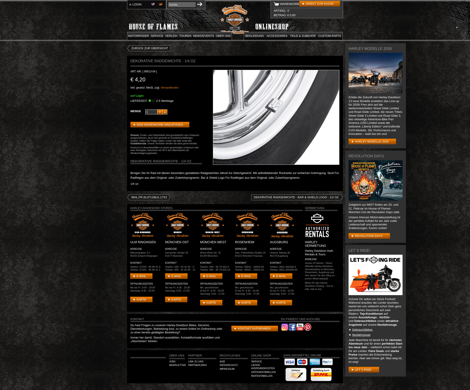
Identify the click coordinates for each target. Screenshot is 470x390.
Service (157, 36)
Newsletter (177, 365)
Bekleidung (254, 36)
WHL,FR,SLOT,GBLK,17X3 (149, 197)
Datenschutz (229, 365)
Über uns (223, 36)
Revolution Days (369, 236)
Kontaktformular (138, 143)
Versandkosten (170, 87)
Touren (185, 36)
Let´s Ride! (363, 369)
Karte (141, 299)
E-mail (141, 276)
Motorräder (138, 36)
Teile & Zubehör (303, 36)
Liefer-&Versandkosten (263, 367)
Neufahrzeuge (361, 335)
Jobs (172, 361)
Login (136, 4)
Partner (195, 355)
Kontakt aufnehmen (254, 328)
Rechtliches (230, 355)
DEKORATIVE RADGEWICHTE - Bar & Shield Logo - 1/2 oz (296, 197)
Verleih (171, 36)
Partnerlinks (197, 365)
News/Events (203, 36)
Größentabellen (263, 372)
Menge (135, 111)
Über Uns (176, 355)
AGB (222, 361)
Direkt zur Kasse (320, 3)
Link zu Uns (196, 361)
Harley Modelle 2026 (372, 141)
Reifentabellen (262, 375)
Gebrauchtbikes (362, 329)
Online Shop (261, 355)
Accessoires (277, 36)
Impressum (227, 369)
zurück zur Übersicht (149, 48)
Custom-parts (329, 36)
